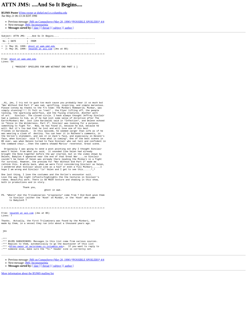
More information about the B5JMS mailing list (27, 317)
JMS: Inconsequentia (36, 24)
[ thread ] (46, 27)
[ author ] (68, 27)
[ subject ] (57, 27)
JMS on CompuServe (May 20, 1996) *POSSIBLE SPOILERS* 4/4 (66, 21)
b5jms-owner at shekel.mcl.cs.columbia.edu (43, 12)
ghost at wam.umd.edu (41, 48)
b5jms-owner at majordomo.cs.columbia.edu (36, 288)
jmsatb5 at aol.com (40, 51)
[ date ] (36, 27)
